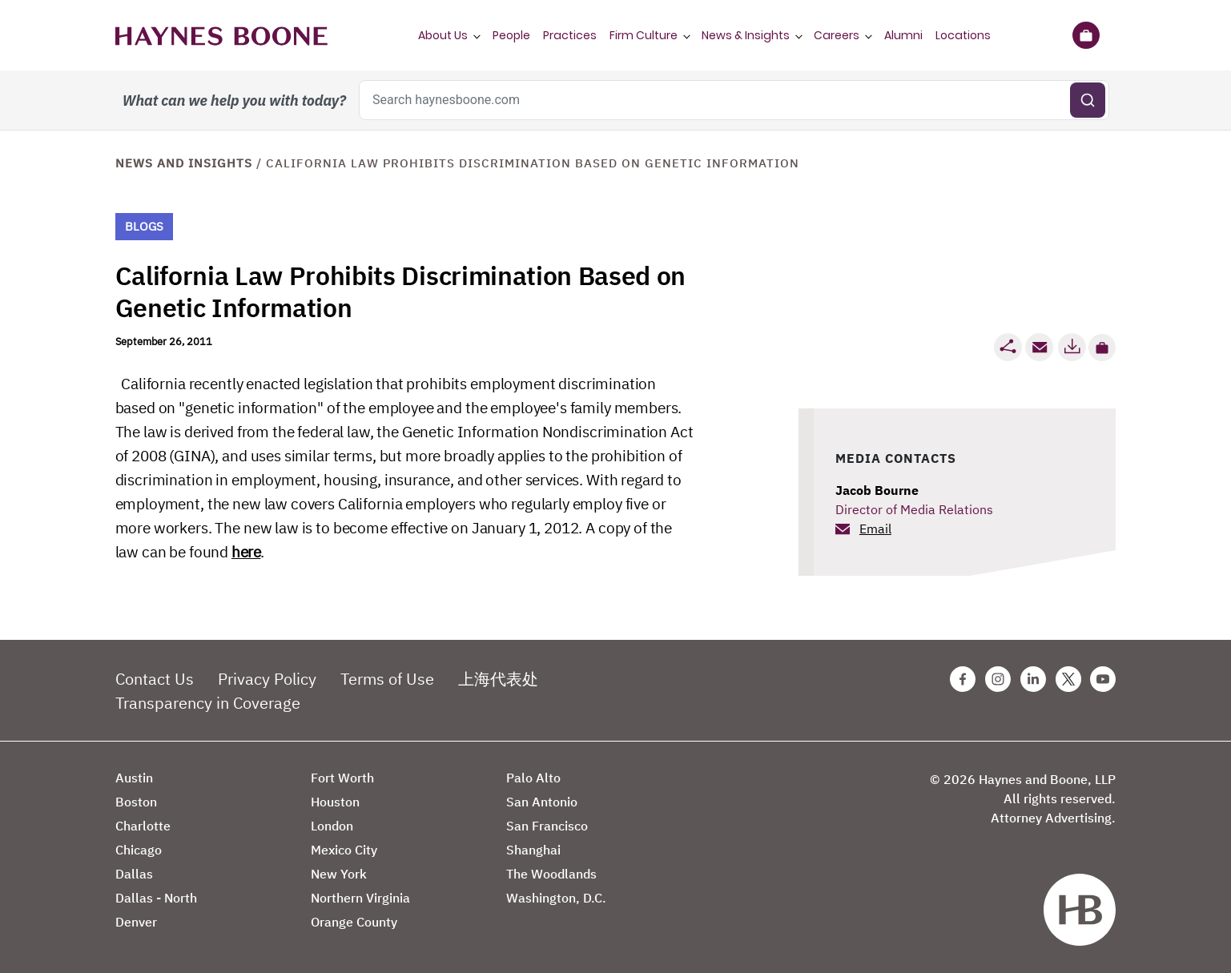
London (332, 826)
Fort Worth (342, 778)
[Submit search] (1087, 100)
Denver (136, 922)
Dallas (134, 874)
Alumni (903, 35)
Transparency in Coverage (207, 703)
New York (339, 874)
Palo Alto (533, 778)
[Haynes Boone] (221, 35)
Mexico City (344, 850)
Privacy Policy (267, 679)
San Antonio (541, 802)
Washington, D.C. (556, 898)
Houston (335, 802)
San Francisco (547, 826)
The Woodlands (551, 874)
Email (875, 529)
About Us (443, 35)
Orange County (354, 922)
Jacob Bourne (877, 490)
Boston (136, 802)
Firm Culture (643, 35)
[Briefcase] (1086, 35)
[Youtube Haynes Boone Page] (1103, 679)
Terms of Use (387, 679)
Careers (836, 35)
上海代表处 (498, 679)
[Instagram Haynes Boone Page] (998, 679)
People (511, 35)
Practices (570, 35)
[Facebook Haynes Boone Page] (963, 679)
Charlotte (143, 826)
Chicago (138, 850)
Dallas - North (156, 898)
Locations (963, 35)
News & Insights (746, 35)
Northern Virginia (360, 898)
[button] (1102, 347)
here (245, 551)
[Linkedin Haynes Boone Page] (1033, 679)
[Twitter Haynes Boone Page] (1068, 679)
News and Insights (183, 163)
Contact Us (154, 679)
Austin (134, 778)
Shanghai (533, 850)
